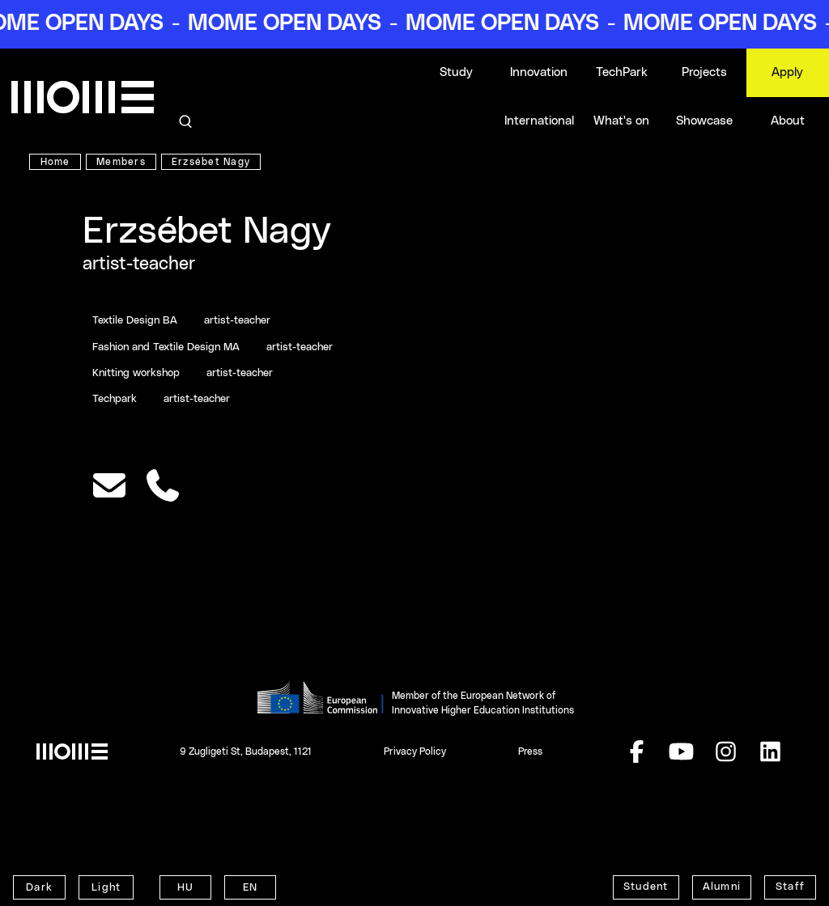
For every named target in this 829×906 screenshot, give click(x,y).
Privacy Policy (415, 751)
